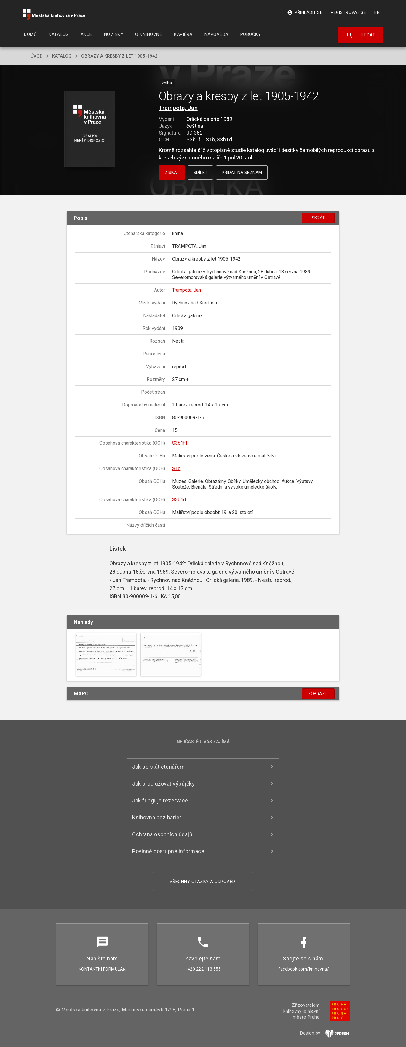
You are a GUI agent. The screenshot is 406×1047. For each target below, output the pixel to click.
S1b (176, 468)
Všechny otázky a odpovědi (203, 881)
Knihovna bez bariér (156, 817)
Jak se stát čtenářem (158, 767)
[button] (90, 129)
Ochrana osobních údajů (162, 834)
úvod (37, 56)
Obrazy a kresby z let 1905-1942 (119, 56)
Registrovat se (348, 12)
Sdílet (200, 172)
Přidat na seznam (242, 172)
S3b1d (179, 499)
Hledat (360, 35)
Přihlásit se (304, 12)
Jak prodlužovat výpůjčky (163, 784)
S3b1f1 (180, 443)
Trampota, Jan (178, 107)
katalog (62, 56)
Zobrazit (318, 693)
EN (377, 12)
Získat (171, 172)
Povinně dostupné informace (168, 851)
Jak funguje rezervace (160, 800)
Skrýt (318, 218)
